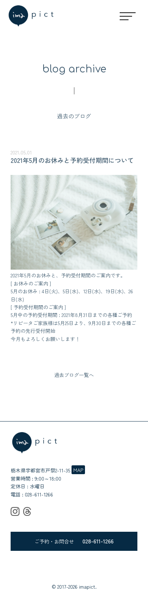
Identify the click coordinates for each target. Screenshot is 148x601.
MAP (78, 469)
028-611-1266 (39, 494)
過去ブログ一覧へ (74, 374)
